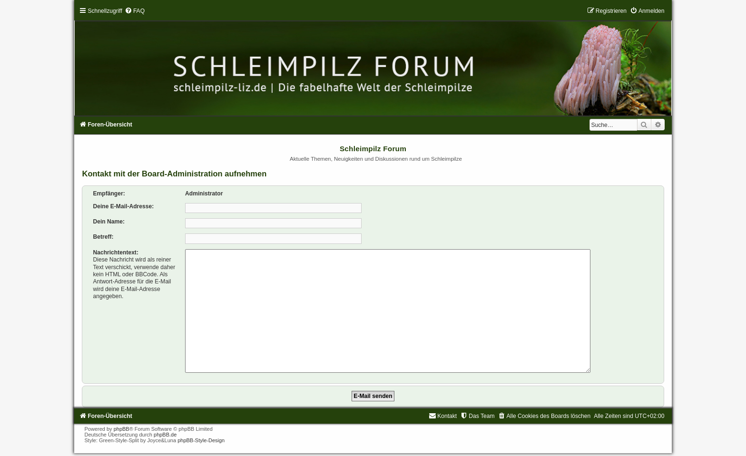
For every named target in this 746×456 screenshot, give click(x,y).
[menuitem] (135, 11)
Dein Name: (109, 221)
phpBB (121, 425)
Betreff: (103, 236)
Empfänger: (109, 193)
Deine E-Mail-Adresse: (123, 206)
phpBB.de (165, 431)
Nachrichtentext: (115, 252)
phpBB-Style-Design (201, 436)
